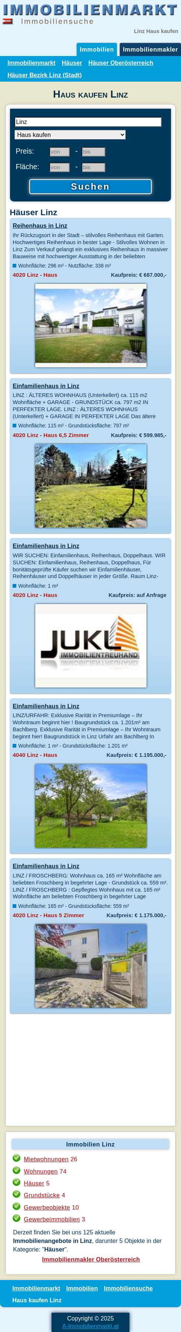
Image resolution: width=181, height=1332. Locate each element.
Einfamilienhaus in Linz (46, 386)
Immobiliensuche (128, 1288)
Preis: (25, 151)
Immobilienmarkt (31, 62)
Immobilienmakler (150, 49)
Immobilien (97, 49)
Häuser (72, 62)
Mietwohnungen (46, 1159)
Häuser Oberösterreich (120, 62)
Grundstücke (42, 1195)
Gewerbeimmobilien (52, 1219)
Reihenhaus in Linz (40, 225)
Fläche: (27, 167)
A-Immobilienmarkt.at (90, 1326)
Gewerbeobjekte (47, 1207)
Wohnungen (40, 1171)
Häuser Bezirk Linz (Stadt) (44, 75)
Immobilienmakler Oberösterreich (91, 1259)
